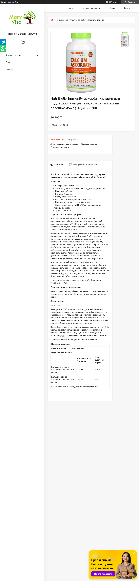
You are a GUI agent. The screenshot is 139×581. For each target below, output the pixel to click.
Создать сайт (6, 2)
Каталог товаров (14, 55)
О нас (8, 62)
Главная (69, 8)
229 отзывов (114, 2)
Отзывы (9, 69)
